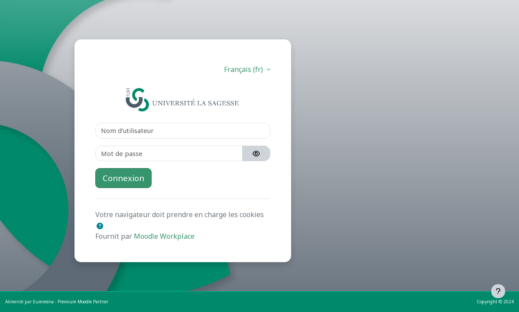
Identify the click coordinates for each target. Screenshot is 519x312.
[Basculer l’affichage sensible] (256, 154)
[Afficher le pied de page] (498, 291)
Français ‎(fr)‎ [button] (244, 69)
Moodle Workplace (164, 236)
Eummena (43, 302)
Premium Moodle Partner (83, 302)
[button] (99, 226)
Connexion (123, 177)
